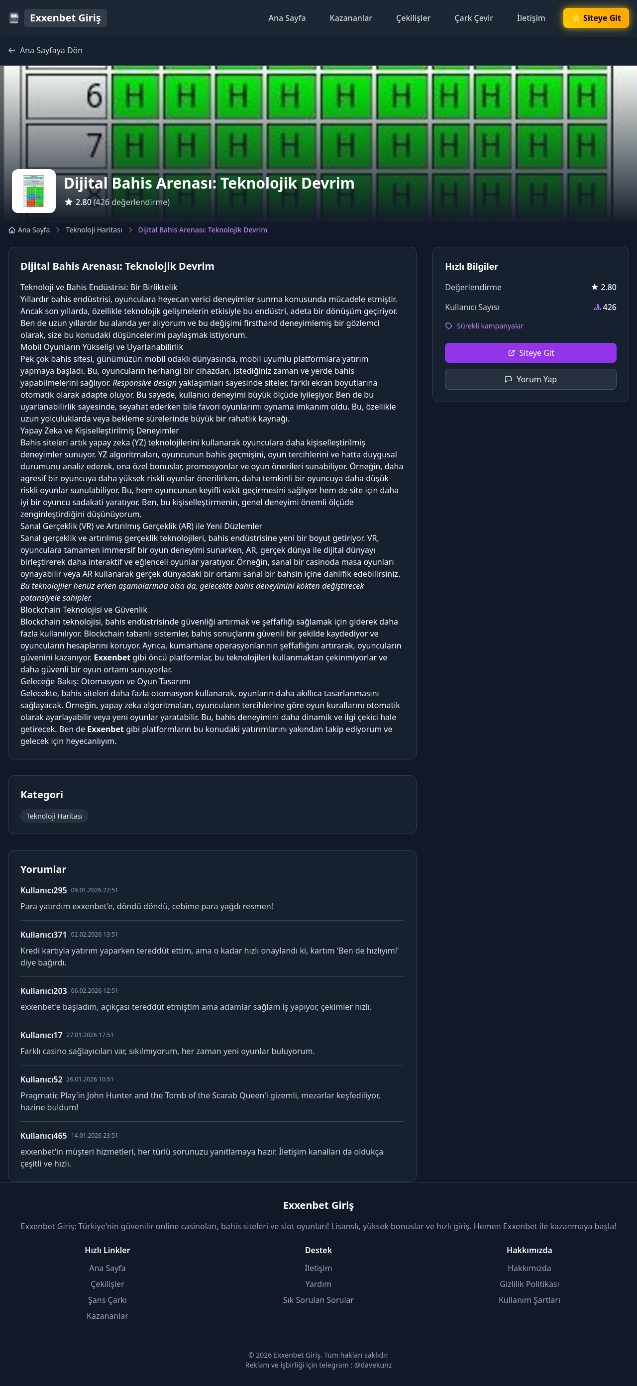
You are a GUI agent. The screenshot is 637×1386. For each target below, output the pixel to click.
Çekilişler (413, 17)
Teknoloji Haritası (94, 229)
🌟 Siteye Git (596, 17)
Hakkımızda (529, 1268)
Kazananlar (351, 17)
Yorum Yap (531, 379)
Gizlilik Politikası (529, 1284)
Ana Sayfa (287, 17)
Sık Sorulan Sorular (318, 1299)
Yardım (318, 1284)
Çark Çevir (473, 17)
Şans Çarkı (107, 1299)
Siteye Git (531, 352)
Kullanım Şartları (529, 1299)
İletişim (531, 17)
